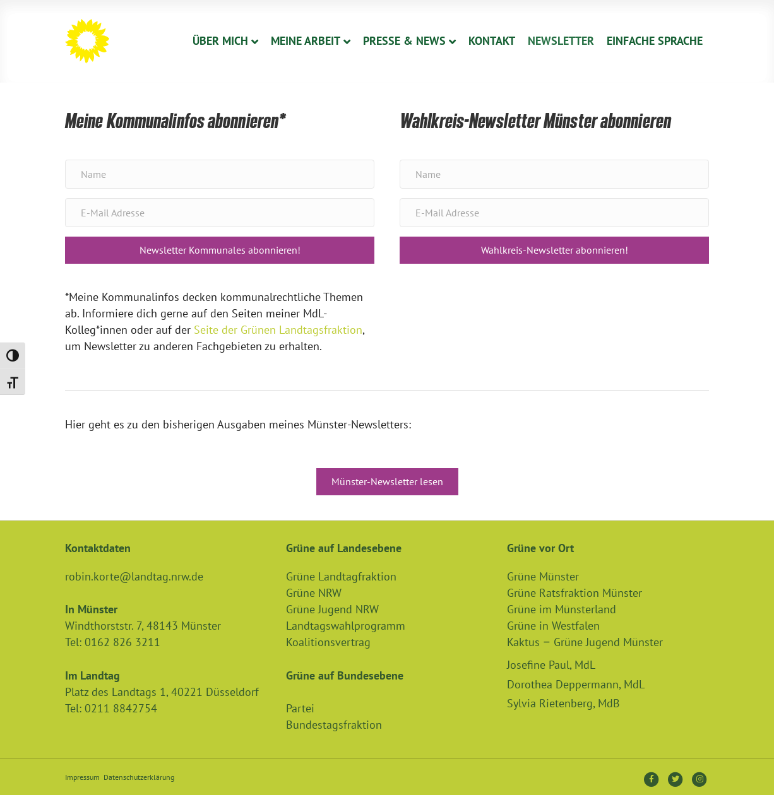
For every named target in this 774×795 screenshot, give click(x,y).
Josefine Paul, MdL (551, 664)
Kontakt (491, 40)
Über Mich (220, 40)
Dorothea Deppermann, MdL (576, 684)
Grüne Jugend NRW (332, 609)
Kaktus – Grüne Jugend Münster (585, 642)
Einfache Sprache (655, 40)
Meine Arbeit (305, 40)
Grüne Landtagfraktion (341, 576)
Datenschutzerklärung (139, 777)
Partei (300, 708)
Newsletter (561, 40)
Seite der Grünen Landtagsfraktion (278, 329)
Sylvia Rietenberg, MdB (563, 703)
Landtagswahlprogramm (345, 625)
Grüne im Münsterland (561, 609)
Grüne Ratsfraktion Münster (574, 593)
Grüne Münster (543, 576)
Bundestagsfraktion (334, 724)
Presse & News (404, 40)
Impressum (82, 777)
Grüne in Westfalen (553, 625)
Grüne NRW (314, 593)
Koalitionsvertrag (328, 642)
